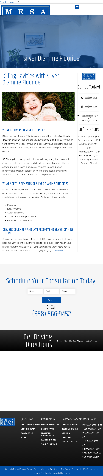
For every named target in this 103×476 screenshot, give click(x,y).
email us (59, 250)
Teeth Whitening (70, 428)
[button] (77, 7)
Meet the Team (28, 428)
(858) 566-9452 (51, 314)
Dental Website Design (45, 469)
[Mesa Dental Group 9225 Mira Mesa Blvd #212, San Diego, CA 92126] (51, 380)
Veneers (66, 433)
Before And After (50, 424)
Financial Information (47, 434)
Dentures (66, 437)
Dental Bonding (70, 424)
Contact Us (27, 433)
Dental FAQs (47, 428)
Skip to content (9, 2)
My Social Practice (70, 469)
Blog (23, 437)
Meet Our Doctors (30, 424)
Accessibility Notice (60, 473)
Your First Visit (49, 444)
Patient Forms (48, 439)
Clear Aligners (69, 441)
